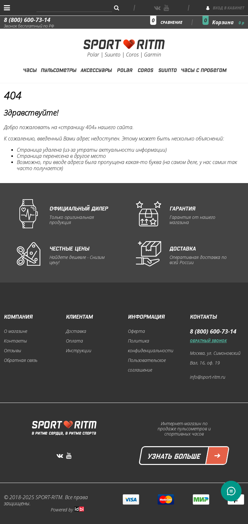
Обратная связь (20, 360)
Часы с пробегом (203, 69)
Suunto (167, 69)
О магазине (15, 331)
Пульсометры (58, 69)
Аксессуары (96, 69)
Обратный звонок (208, 341)
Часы (29, 69)
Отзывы (12, 350)
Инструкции (78, 350)
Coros (145, 69)
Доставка (76, 331)
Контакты (15, 341)
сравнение (171, 22)
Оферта (136, 331)
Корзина (228, 22)
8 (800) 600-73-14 (27, 20)
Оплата (74, 341)
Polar (124, 69)
